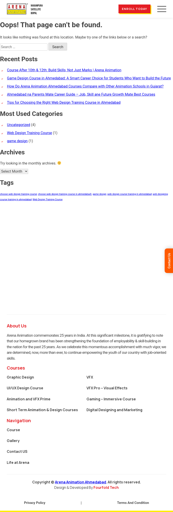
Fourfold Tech (106, 487)
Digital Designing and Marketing (114, 409)
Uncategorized (18, 125)
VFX (89, 377)
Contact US (17, 451)
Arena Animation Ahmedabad (80, 482)
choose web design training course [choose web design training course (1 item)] (18, 194)
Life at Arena (18, 462)
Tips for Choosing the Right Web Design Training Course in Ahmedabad (64, 102)
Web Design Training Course (29, 133)
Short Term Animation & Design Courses (42, 409)
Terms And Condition (133, 503)
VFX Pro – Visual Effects (106, 388)
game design (17, 141)
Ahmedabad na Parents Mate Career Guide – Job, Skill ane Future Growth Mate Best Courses (81, 94)
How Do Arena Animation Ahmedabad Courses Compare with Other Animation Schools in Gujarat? (85, 86)
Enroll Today (134, 9)
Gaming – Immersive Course (111, 399)
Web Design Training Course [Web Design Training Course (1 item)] (48, 199)
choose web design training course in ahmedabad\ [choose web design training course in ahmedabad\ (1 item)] (65, 194)
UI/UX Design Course (25, 388)
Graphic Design (20, 377)
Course (13, 429)
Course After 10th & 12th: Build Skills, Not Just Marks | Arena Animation (64, 70)
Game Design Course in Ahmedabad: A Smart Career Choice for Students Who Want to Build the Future (89, 78)
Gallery (13, 440)
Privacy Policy (34, 503)
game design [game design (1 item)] (99, 194)
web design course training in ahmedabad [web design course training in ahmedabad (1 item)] (129, 194)
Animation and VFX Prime (28, 399)
